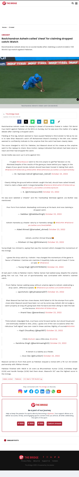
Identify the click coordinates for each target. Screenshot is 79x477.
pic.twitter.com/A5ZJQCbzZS (46, 188)
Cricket (6, 35)
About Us (36, 461)
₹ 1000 (40, 423)
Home (5, 27)
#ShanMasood (22, 162)
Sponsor (51, 413)
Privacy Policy (26, 461)
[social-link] (59, 122)
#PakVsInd (9, 170)
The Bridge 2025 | (31, 465)
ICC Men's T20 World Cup (33, 379)
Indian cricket (8, 379)
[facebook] (19, 122)
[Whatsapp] (32, 122)
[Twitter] (26, 122)
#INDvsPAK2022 (43, 170)
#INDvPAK (60, 223)
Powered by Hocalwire (46, 465)
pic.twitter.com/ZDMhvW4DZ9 (58, 288)
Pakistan (18, 379)
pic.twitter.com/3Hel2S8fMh (39, 225)
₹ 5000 (21, 423)
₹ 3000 (31, 423)
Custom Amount (54, 423)
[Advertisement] (40, 18)
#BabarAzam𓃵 (27, 188)
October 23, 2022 (60, 174)
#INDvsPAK (31, 170)
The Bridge (43, 387)
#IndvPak (53, 339)
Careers (55, 461)
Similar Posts (13, 440)
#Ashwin (31, 339)
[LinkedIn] (39, 122)
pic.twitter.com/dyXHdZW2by (62, 170)
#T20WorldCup (20, 170)
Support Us (46, 461)
